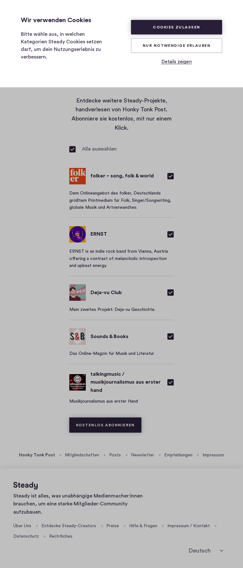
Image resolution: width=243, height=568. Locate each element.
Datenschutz (26, 536)
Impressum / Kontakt (188, 526)
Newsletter (142, 455)
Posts (115, 455)
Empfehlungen (178, 455)
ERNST (98, 234)
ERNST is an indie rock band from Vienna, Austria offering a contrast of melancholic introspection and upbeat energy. (118, 258)
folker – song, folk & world (122, 175)
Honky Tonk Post (37, 455)
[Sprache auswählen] (206, 550)
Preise (112, 526)
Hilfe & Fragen (143, 526)
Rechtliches (60, 536)
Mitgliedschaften (82, 455)
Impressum (213, 455)
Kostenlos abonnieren (105, 425)
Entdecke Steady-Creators (68, 526)
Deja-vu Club (106, 292)
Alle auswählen (99, 148)
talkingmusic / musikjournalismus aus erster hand (125, 382)
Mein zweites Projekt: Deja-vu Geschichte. (112, 309)
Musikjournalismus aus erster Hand (103, 401)
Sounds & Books (109, 336)
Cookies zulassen (176, 27)
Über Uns (22, 526)
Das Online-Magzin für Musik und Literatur (111, 353)
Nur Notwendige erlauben (176, 45)
